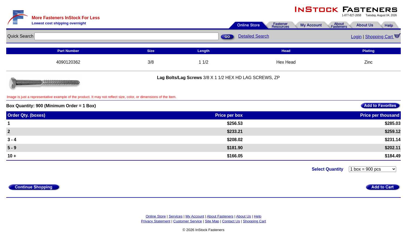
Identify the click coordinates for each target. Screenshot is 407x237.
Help (257, 216)
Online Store (156, 216)
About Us (243, 216)
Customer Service (187, 221)
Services (176, 216)
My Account (194, 216)
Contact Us (231, 221)
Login (356, 36)
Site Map (212, 221)
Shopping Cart (383, 36)
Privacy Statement (155, 221)
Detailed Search (253, 36)
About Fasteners (220, 216)
